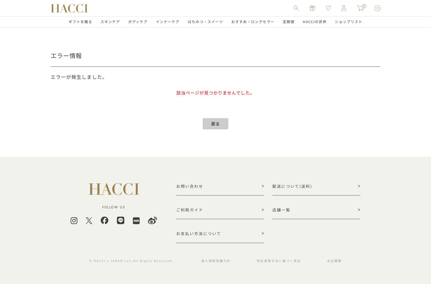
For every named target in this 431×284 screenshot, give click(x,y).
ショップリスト (348, 21)
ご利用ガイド (189, 210)
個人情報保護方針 (216, 260)
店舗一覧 (281, 210)
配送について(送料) (292, 186)
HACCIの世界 (315, 21)
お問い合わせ (189, 186)
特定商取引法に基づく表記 (279, 260)
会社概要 (334, 260)
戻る (215, 123)
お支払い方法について (198, 233)
